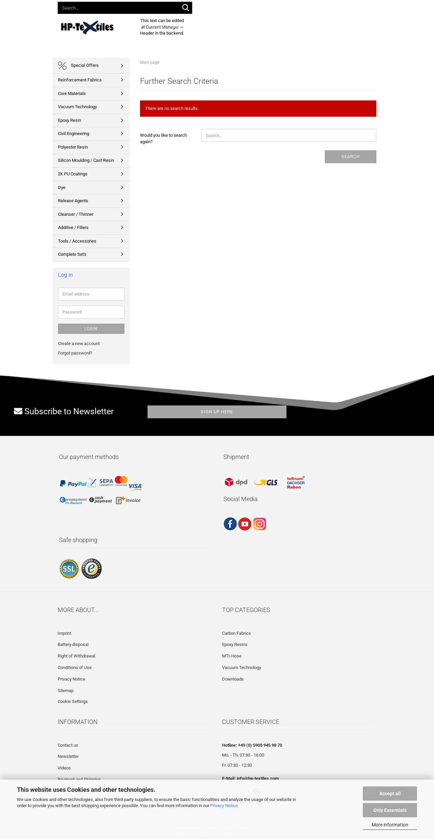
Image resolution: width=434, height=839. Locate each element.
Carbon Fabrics (236, 633)
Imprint (64, 633)
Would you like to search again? (163, 138)
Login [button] (277, 6)
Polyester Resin (73, 147)
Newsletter (68, 756)
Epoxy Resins (235, 644)
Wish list (304, 6)
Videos (64, 767)
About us (331, 26)
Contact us (68, 745)
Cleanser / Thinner (75, 214)
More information (390, 824)
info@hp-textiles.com (258, 778)
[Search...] (185, 8)
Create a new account (79, 343)
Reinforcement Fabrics (80, 79)
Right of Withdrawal (76, 656)
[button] (255, 7)
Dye (61, 187)
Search (350, 156)
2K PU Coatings (72, 173)
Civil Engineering (73, 133)
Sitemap (66, 690)
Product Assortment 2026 (178, 26)
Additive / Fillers (73, 227)
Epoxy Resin (69, 120)
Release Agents (73, 200)
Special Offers (78, 65)
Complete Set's (72, 254)
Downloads (228, 26)
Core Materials (72, 93)
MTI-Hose (231, 656)
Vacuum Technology (77, 106)
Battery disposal (73, 644)
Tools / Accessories (77, 241)
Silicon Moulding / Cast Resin (86, 160)
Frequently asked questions (281, 26)
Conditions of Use (75, 667)
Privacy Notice (224, 805)
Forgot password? (75, 353)
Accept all (390, 793)
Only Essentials (390, 810)
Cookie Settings (73, 701)
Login (91, 328)
